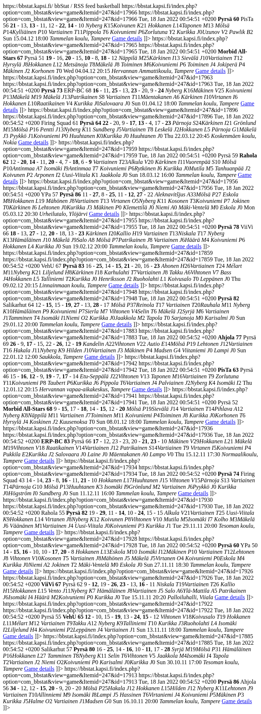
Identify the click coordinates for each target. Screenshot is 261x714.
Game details (127, 38)
